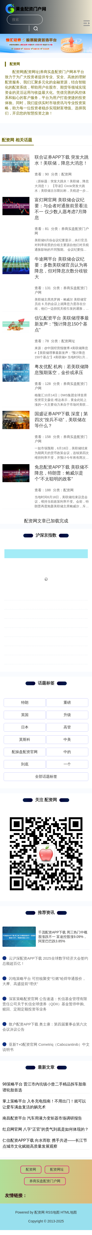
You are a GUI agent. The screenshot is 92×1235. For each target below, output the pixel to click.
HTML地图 (69, 1212)
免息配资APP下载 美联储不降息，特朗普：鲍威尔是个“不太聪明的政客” (62, 473)
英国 (24, 715)
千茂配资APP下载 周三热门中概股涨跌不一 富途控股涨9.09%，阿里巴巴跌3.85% (62, 936)
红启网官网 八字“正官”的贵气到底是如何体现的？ (45, 1129)
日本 (24, 727)
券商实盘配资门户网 (44, 1181)
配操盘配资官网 (25, 752)
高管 (67, 727)
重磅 (67, 702)
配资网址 (57, 1169)
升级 (67, 715)
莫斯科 (24, 739)
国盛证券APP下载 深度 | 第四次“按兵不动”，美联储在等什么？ (61, 419)
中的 (67, 752)
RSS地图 (53, 1212)
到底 (24, 764)
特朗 (24, 702)
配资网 (31, 1169)
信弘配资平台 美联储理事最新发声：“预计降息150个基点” (62, 324)
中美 (67, 739)
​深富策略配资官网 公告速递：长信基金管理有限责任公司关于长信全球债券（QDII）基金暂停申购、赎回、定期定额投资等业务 (44, 1004)
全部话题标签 (46, 776)
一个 (67, 764)
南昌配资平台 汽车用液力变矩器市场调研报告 (42, 1118)
